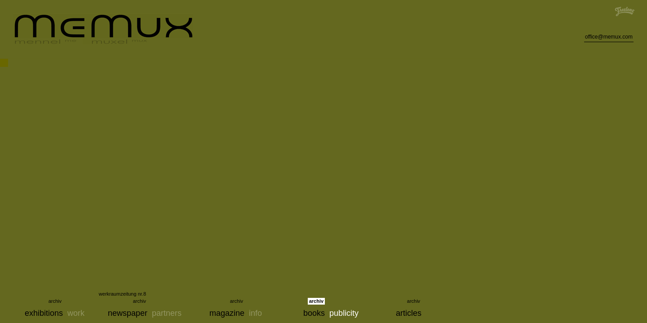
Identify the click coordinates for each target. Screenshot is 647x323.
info (255, 313)
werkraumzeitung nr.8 (122, 294)
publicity (344, 313)
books (314, 313)
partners (167, 313)
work (75, 313)
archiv (55, 301)
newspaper (127, 313)
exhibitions (44, 313)
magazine (226, 313)
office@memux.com (609, 37)
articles (408, 313)
